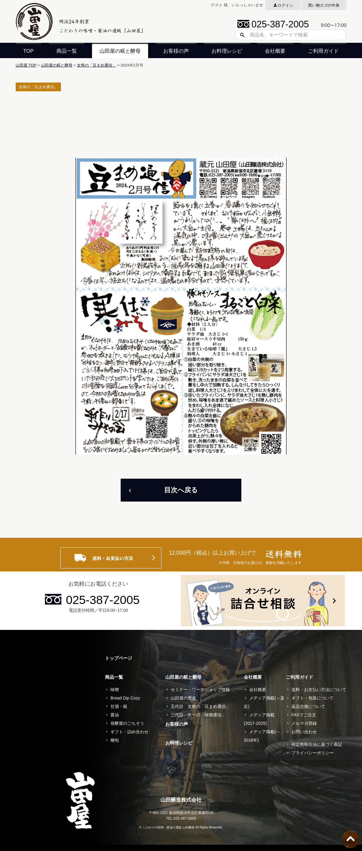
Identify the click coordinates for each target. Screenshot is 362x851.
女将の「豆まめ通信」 (96, 65)
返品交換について (308, 706)
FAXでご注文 (303, 714)
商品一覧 (66, 51)
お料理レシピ (226, 51)
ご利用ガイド (323, 51)
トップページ (118, 658)
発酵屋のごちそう (127, 723)
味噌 (114, 689)
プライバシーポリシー (312, 752)
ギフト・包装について (312, 698)
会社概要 (275, 51)
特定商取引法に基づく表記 (316, 744)
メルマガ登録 (304, 723)
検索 (240, 35)
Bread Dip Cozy (125, 698)
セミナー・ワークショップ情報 (200, 689)
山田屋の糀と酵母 (120, 51)
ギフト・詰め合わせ (129, 731)
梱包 (114, 740)
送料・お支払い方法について (318, 689)
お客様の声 (176, 51)
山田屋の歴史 (183, 698)
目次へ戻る (181, 490)
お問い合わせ (304, 731)
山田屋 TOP (26, 65)
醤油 (114, 714)
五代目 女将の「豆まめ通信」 (200, 706)
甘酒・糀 (118, 706)
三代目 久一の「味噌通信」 (198, 714)
